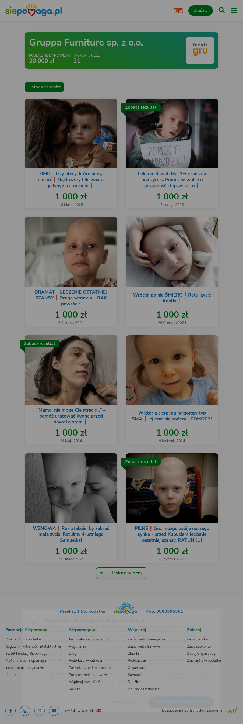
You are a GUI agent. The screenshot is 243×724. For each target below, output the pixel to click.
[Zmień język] (15, 612)
